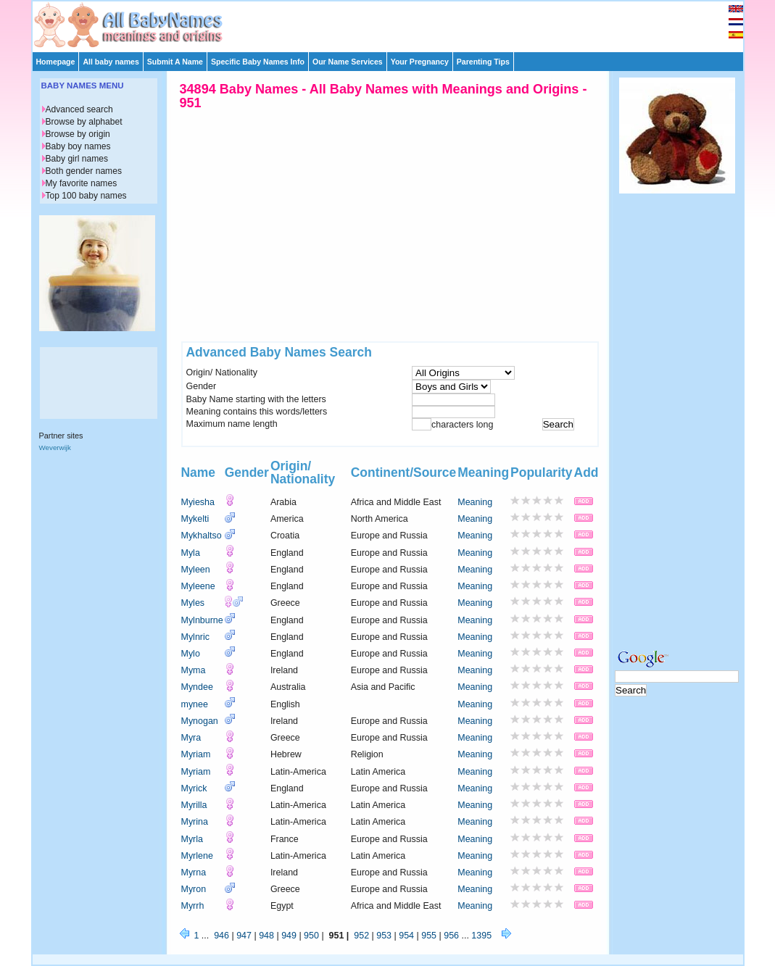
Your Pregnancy (420, 61)
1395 (481, 935)
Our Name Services (347, 61)
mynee (194, 704)
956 (451, 935)
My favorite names (81, 183)
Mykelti (195, 519)
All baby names (110, 61)
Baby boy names (78, 146)
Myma (193, 670)
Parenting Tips (483, 61)
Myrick (194, 788)
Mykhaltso (201, 535)
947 (244, 935)
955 (428, 935)
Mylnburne (202, 620)
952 (361, 935)
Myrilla (194, 805)
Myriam (196, 754)
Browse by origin (78, 134)
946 (221, 935)
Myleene (198, 586)
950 (311, 935)
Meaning (474, 502)
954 (406, 935)
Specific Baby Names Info (257, 61)
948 (266, 935)
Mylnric (195, 637)
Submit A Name (175, 61)
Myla (190, 553)
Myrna (194, 872)
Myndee (197, 687)
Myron (194, 889)
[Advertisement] (394, 23)
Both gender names (84, 171)
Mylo (190, 654)
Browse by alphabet (84, 122)
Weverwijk (55, 447)
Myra (191, 738)
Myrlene (197, 856)
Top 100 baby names (86, 196)
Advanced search (79, 109)
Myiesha (198, 502)
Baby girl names (77, 159)
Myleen (195, 570)
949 (289, 935)
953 (383, 935)
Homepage (55, 61)
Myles (193, 603)
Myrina (194, 822)
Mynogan (199, 721)
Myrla (192, 839)
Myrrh (192, 906)
